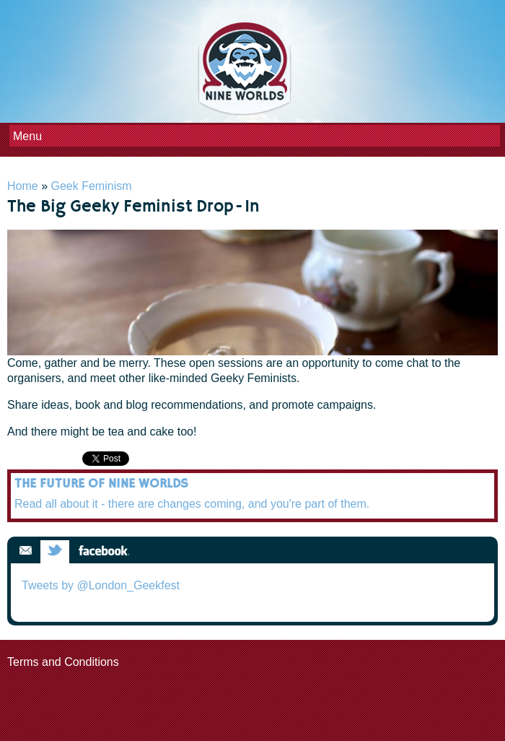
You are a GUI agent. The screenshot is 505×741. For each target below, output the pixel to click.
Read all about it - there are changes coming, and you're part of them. (191, 504)
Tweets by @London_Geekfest (101, 585)
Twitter (55, 551)
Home (22, 186)
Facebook (103, 551)
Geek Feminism (90, 186)
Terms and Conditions (63, 662)
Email (25, 551)
